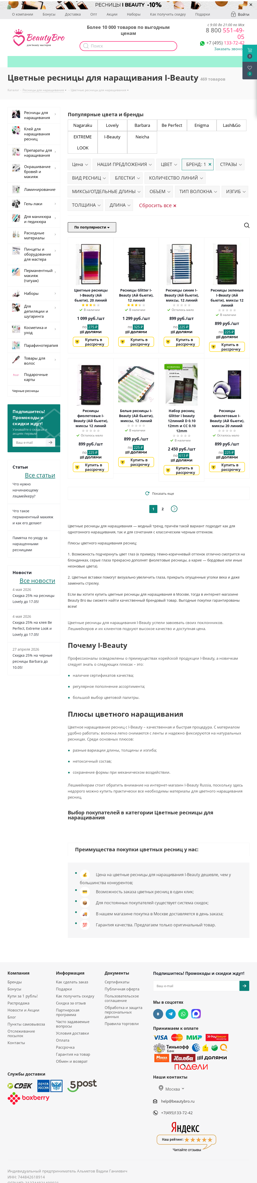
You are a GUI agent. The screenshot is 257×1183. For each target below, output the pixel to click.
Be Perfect (172, 125)
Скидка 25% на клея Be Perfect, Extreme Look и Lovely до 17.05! (32, 628)
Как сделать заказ (72, 981)
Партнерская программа (67, 1012)
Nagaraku (82, 125)
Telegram (171, 1014)
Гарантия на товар (73, 1054)
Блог (12, 1017)
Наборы (134, 14)
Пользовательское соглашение (122, 998)
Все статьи (40, 474)
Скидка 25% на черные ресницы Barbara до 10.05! (32, 661)
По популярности (92, 227)
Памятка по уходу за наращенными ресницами (30, 543)
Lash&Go (231, 125)
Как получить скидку (168, 14)
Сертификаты (117, 981)
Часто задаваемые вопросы (72, 1024)
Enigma (202, 125)
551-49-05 (225, 33)
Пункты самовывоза (26, 1024)
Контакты (16, 1042)
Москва (169, 1089)
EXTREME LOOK (83, 142)
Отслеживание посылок (21, 1033)
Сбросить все (157, 205)
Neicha (142, 137)
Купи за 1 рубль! (23, 995)
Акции (112, 14)
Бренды (15, 981)
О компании (22, 14)
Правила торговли (122, 1023)
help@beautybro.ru (178, 1101)
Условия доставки (72, 1033)
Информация (70, 973)
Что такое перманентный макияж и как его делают (33, 517)
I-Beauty (112, 137)
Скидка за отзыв (71, 1002)
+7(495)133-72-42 (177, 1112)
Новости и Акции (23, 1009)
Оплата (62, 1040)
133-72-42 (225, 43)
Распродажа (18, 1002)
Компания (18, 973)
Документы (117, 973)
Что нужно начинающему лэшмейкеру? (25, 490)
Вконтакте (158, 1014)
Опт (93, 14)
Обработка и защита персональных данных (123, 1012)
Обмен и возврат (72, 1061)
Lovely (112, 125)
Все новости (37, 580)
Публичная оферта (122, 988)
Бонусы (49, 14)
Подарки (202, 14)
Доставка (73, 14)
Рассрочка (65, 1047)
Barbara (142, 125)
